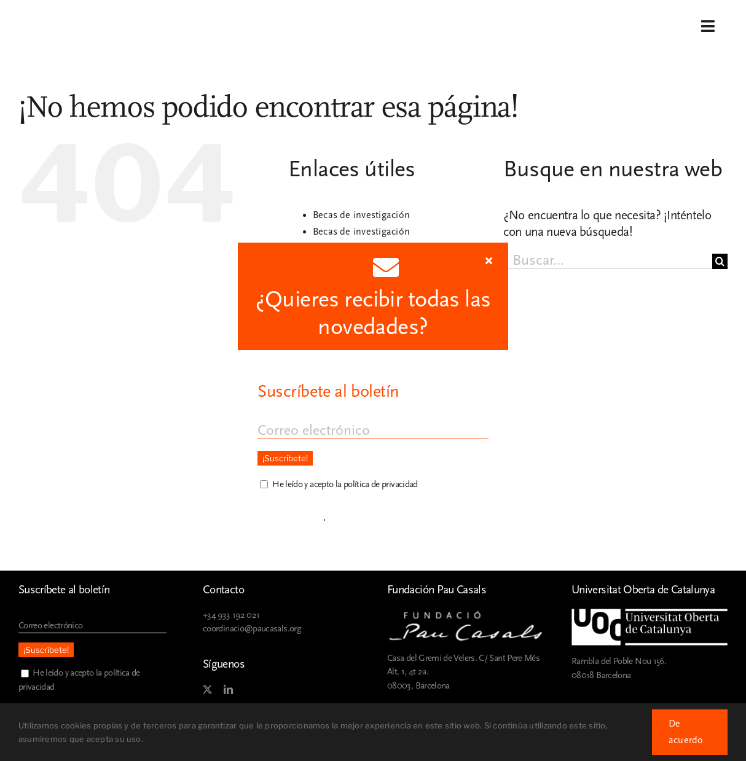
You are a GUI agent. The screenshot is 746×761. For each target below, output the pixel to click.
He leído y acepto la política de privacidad (344, 484)
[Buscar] (720, 261)
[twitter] (207, 690)
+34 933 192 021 (231, 615)
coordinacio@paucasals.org (252, 628)
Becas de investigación (361, 214)
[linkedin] (228, 690)
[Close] (489, 260)
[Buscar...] (607, 261)
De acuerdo (686, 732)
